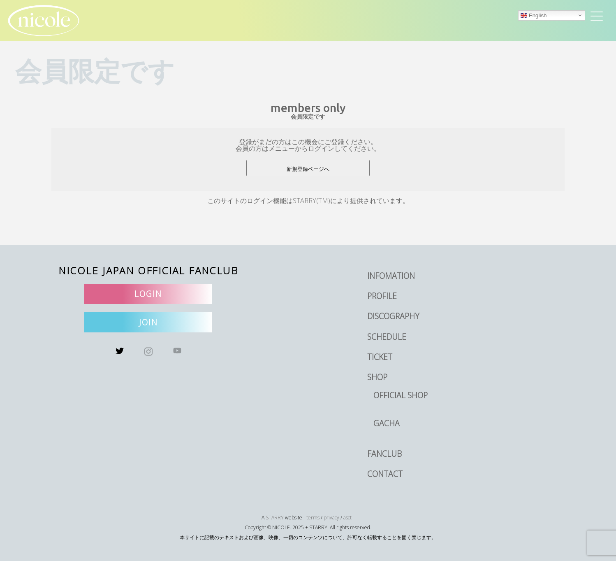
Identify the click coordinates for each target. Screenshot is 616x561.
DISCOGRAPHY (393, 316)
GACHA (386, 423)
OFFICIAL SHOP (400, 395)
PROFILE (382, 296)
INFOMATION (391, 275)
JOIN (148, 322)
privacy (331, 517)
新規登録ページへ (308, 169)
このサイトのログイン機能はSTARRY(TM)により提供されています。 (308, 200)
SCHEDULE (386, 336)
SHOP (377, 377)
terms (313, 517)
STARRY (275, 517)
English (534, 15)
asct (347, 517)
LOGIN (148, 294)
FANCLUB (384, 453)
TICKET (379, 356)
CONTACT (385, 473)
